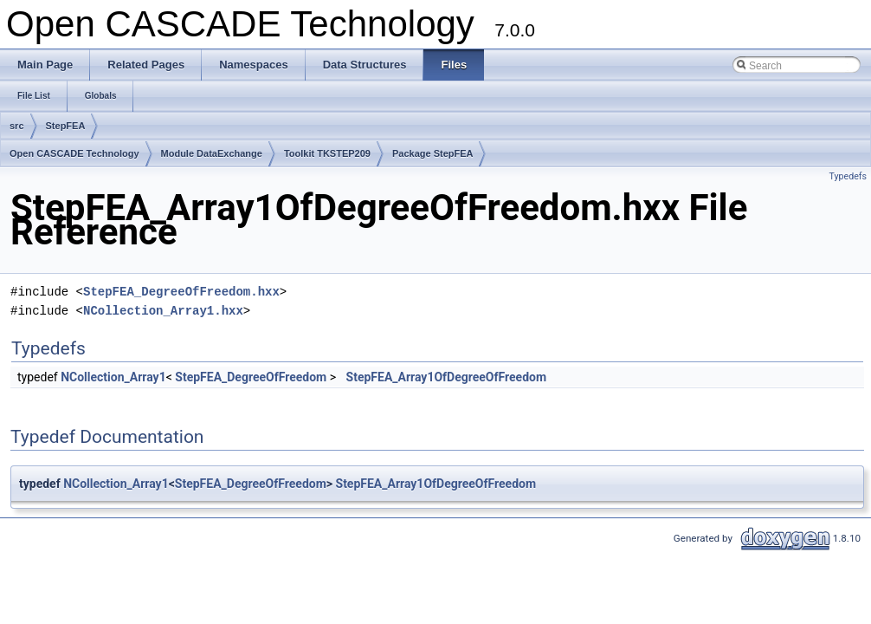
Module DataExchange (211, 153)
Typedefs (848, 176)
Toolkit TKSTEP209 (327, 153)
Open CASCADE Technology (74, 153)
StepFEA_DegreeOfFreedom (250, 377)
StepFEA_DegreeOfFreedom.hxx (181, 291)
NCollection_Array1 (113, 377)
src (17, 125)
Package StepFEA (433, 153)
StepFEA (66, 125)
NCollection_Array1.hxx (163, 310)
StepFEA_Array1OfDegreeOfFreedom (446, 377)
